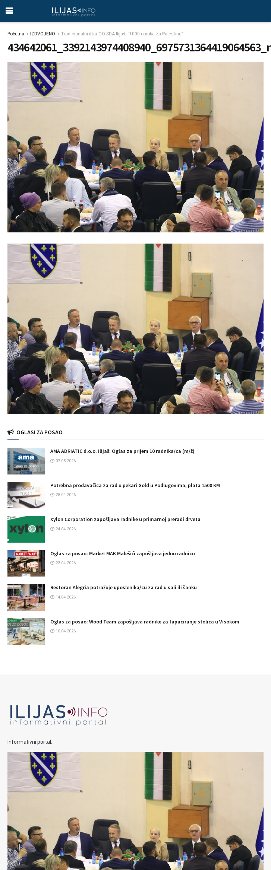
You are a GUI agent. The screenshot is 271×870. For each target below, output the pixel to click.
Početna (15, 33)
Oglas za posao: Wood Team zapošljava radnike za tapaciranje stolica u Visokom (144, 621)
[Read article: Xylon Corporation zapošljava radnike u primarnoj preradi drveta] (26, 529)
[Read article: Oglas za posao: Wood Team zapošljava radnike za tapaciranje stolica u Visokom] (26, 631)
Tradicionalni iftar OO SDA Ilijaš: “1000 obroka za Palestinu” (122, 33)
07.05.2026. (63, 460)
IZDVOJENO (42, 33)
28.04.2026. (63, 494)
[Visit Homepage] (73, 11)
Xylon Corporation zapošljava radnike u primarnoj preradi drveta (125, 519)
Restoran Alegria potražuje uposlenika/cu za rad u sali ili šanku (123, 587)
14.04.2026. (63, 597)
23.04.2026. (63, 563)
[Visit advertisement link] (135, 329)
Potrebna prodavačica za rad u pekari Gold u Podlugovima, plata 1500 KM (135, 485)
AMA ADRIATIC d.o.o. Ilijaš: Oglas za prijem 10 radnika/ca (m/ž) (122, 451)
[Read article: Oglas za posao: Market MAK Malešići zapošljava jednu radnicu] (26, 563)
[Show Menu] (9, 11)
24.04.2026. (63, 529)
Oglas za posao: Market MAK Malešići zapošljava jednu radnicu (122, 553)
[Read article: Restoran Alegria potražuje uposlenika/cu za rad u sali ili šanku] (26, 597)
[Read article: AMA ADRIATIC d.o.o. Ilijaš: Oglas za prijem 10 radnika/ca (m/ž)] (26, 461)
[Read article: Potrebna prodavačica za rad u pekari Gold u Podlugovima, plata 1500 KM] (26, 495)
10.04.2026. (63, 631)
